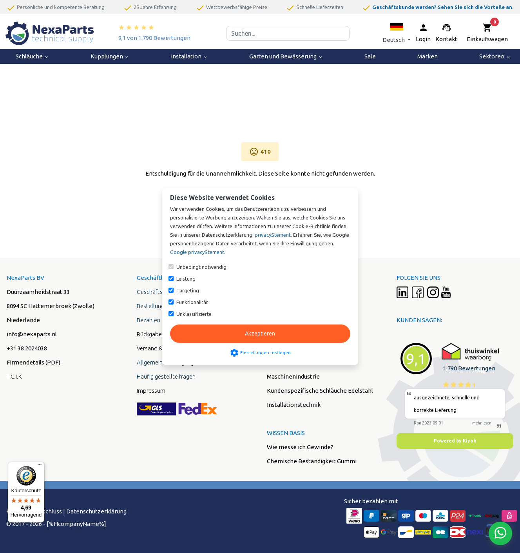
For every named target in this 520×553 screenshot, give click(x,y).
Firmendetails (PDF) (33, 362)
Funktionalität (192, 302)
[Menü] (39, 466)
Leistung (186, 278)
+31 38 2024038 (27, 348)
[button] (396, 33)
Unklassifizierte (194, 314)
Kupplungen (110, 56)
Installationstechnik (294, 404)
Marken (427, 56)
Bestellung (150, 306)
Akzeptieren (260, 333)
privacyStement (273, 235)
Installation (189, 56)
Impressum (151, 390)
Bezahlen (148, 320)
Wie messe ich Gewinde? (300, 447)
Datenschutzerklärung (96, 511)
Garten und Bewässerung (286, 56)
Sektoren (495, 56)
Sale (370, 56)
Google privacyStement (197, 252)
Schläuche (32, 56)
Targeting (187, 290)
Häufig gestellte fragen (166, 376)
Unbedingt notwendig (201, 267)
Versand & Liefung (159, 348)
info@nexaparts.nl (32, 334)
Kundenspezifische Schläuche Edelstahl (320, 390)
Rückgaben (151, 334)
